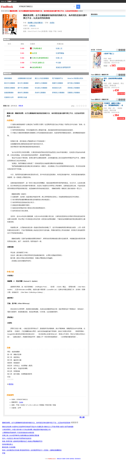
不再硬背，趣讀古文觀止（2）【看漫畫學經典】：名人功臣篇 (113, 105)
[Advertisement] (108, 31)
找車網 (14, 1)
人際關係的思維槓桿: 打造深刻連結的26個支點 (18, 432)
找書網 (63, 458)
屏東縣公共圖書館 (58, 92)
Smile (21, 402)
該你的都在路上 (7, 444)
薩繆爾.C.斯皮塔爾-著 (35, 23)
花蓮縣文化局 (9, 97)
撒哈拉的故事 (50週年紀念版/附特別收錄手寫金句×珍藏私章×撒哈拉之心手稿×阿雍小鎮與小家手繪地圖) (37, 426)
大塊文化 (32, 25)
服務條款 (72, 458)
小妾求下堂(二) (109, 53)
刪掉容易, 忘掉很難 (8, 447)
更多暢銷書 (121, 93)
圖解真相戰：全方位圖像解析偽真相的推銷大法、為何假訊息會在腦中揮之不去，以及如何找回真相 (36, 422)
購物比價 (3, 1)
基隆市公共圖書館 (41, 83)
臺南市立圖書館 (23, 92)
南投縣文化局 (56, 88)
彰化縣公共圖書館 (41, 88)
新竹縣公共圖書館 (73, 83)
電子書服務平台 (57, 78)
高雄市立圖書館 (40, 92)
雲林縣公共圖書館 (73, 88)
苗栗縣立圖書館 (9, 88)
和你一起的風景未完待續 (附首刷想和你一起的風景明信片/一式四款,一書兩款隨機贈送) (32, 450)
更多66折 (121, 69)
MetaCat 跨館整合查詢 (75, 78)
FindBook (7, 6)
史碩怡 (52, 23)
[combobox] (45, 6)
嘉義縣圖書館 (9, 92)
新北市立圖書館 (23, 83)
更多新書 (121, 118)
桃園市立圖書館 (57, 83)
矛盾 (3, 453)
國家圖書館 (8, 78)
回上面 (82, 417)
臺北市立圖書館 (9, 83)
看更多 (11, 384)
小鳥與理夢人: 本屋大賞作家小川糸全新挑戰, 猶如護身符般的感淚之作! (26, 429)
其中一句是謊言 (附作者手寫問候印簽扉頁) (16, 438)
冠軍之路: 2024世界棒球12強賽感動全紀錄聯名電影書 (20, 435)
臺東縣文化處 (22, 97)
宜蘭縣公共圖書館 (73, 92)
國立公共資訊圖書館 (42, 78)
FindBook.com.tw (52, 458)
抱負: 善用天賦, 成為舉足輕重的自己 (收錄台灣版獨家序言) (22, 441)
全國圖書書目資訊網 (25, 78)
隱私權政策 (78, 458)
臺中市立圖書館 (23, 88)
